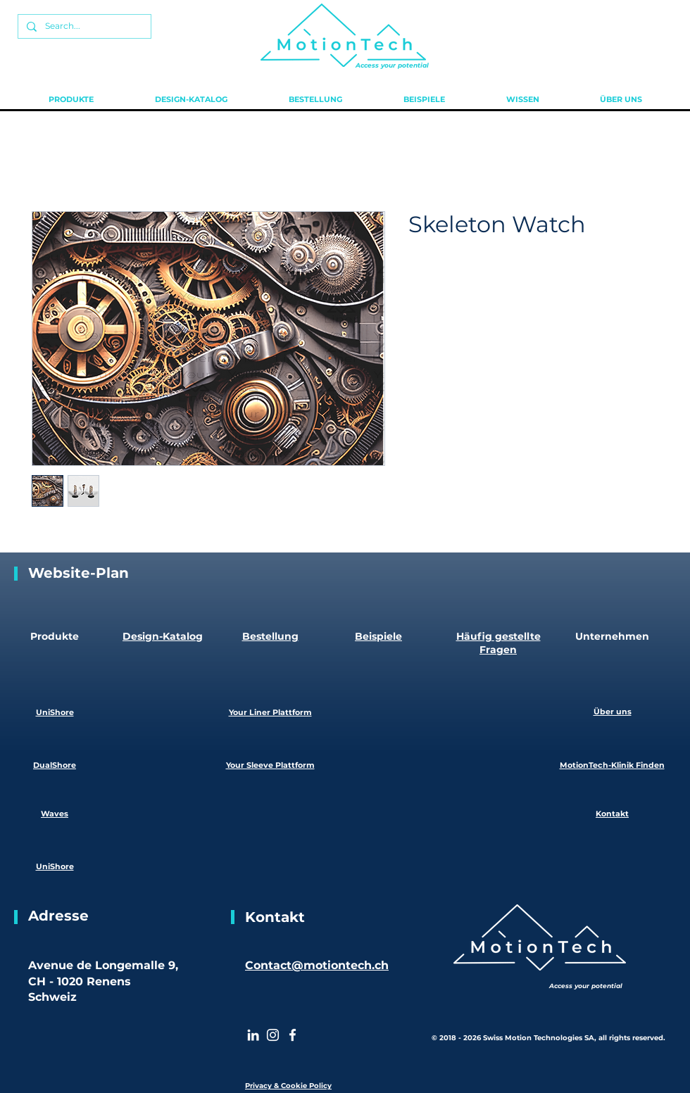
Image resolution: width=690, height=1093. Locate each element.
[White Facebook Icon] (292, 1035)
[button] (71, 99)
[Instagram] (273, 1035)
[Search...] (83, 26)
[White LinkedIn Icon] (253, 1035)
